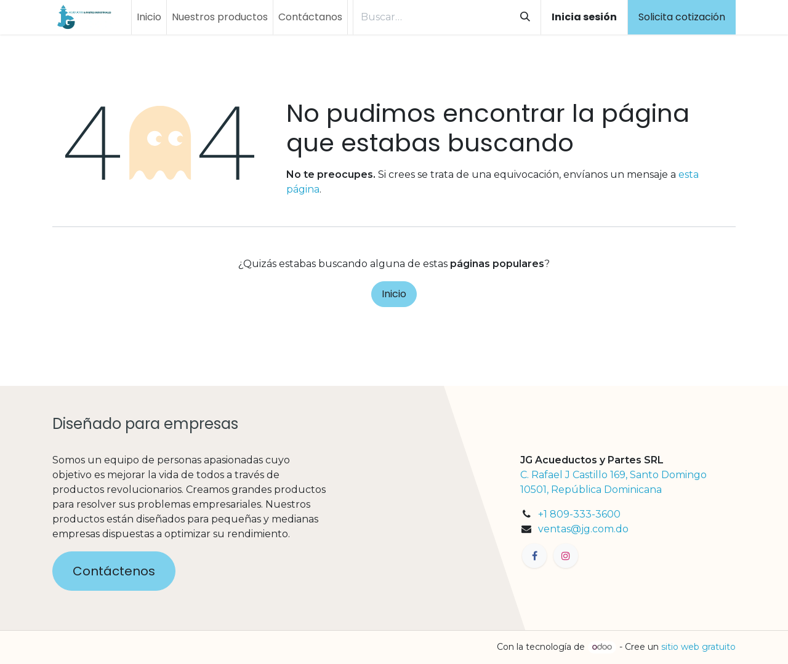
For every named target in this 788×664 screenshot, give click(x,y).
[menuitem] (149, 17)
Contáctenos (114, 571)
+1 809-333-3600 (579, 514)
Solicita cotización (681, 17)
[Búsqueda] (525, 17)
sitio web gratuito (698, 646)
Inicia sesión (584, 17)
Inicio (394, 294)
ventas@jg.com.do (583, 529)
